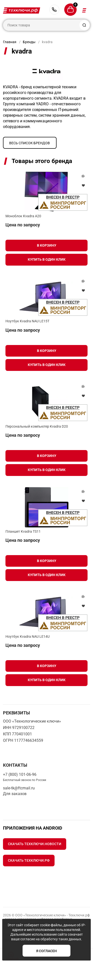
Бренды (29, 42)
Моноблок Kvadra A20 (23, 216)
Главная (9, 42)
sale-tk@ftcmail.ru (19, 788)
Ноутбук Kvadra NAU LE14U (27, 636)
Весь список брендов (29, 143)
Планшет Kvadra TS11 (23, 531)
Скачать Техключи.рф (29, 860)
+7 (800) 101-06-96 (54, 10)
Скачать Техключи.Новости (34, 844)
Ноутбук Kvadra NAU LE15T (27, 321)
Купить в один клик (46, 259)
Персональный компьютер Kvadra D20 (36, 426)
